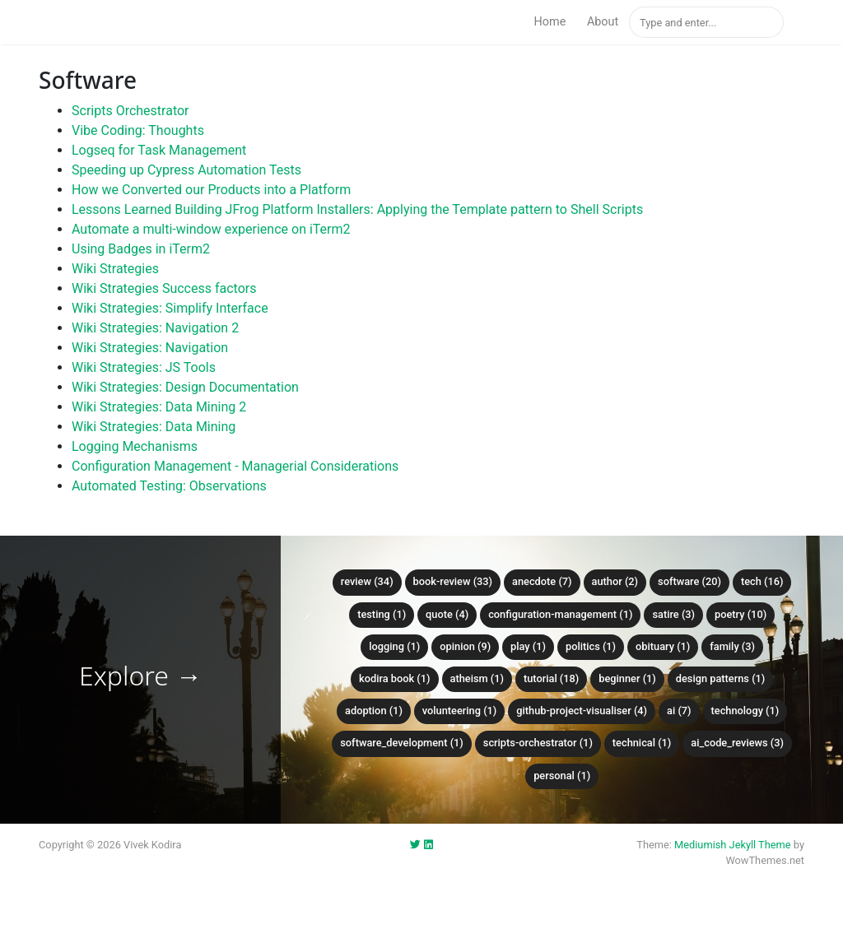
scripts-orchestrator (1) (538, 742)
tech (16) (762, 581)
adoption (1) (374, 710)
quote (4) (447, 614)
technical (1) (642, 742)
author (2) (615, 581)
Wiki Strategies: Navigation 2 (155, 328)
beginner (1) (627, 678)
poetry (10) (740, 614)
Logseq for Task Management (159, 150)
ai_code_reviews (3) (737, 742)
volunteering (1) (459, 710)
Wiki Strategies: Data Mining (153, 426)
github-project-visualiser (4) (581, 710)
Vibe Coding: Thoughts (138, 130)
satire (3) (673, 614)
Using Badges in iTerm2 (141, 249)
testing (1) (381, 614)
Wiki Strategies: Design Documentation (185, 387)
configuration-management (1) (560, 614)
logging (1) (394, 646)
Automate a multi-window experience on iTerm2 (211, 229)
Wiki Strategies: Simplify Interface (170, 308)
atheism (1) (477, 678)
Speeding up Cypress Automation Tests (186, 170)
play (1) (528, 646)
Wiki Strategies (115, 268)
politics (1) (591, 646)
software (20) (689, 581)
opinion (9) (465, 646)
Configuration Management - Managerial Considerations (235, 466)
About (602, 22)
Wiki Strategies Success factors (164, 288)
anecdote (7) (542, 581)
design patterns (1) (721, 678)
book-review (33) (453, 581)
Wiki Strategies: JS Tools (144, 367)
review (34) (367, 581)
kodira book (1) (395, 678)
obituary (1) (663, 646)
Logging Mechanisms (135, 446)
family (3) (732, 646)
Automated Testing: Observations (169, 486)
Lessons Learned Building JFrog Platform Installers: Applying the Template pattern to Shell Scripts (357, 209)
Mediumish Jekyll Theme (732, 844)
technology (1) (745, 710)
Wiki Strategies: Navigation (150, 347)
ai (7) (679, 710)
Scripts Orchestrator (130, 110)
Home (550, 22)
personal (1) (561, 775)
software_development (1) (401, 742)
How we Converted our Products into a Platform (211, 189)
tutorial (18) (551, 678)
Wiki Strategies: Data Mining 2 (159, 407)
